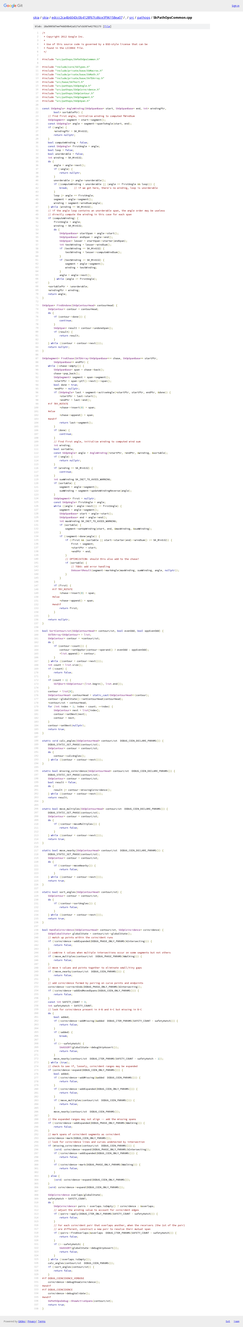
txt (228, 1321)
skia (36, 17)
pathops (143, 17)
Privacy (31, 1321)
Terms (41, 1321)
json (236, 1321)
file (107, 26)
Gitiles (21, 1321)
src (131, 17)
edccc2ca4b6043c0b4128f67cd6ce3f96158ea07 (87, 17)
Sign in (235, 5)
